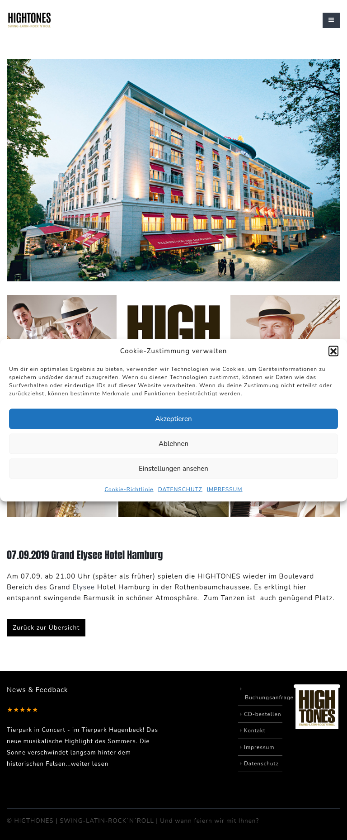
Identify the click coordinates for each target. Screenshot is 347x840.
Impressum (259, 747)
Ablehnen (173, 443)
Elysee (83, 587)
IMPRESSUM (225, 489)
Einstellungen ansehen (173, 468)
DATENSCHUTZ (180, 489)
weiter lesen (89, 764)
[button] (333, 350)
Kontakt (255, 730)
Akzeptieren (173, 418)
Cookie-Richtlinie (128, 489)
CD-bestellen (263, 714)
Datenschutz (261, 763)
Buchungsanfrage (270, 697)
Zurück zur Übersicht (46, 627)
